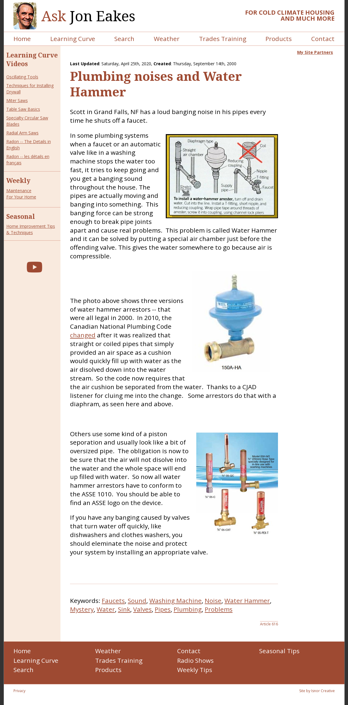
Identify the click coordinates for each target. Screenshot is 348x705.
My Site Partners (315, 52)
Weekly (18, 180)
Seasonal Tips (279, 651)
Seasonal (20, 216)
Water (106, 609)
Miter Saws (17, 100)
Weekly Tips (194, 669)
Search (124, 38)
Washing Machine (175, 600)
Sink (124, 609)
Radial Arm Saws (22, 133)
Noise (213, 600)
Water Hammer (247, 600)
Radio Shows (195, 660)
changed (82, 335)
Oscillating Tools (22, 77)
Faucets (113, 600)
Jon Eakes (88, 16)
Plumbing (188, 609)
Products (278, 38)
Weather (167, 38)
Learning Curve (72, 38)
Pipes (163, 609)
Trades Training (222, 38)
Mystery (82, 609)
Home (22, 38)
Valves (142, 609)
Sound (137, 600)
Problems (218, 609)
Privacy (19, 690)
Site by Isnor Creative (317, 690)
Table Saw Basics (23, 109)
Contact (323, 38)
